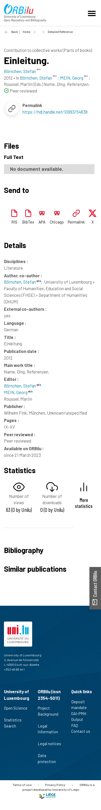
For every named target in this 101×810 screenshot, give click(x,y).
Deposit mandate (81, 704)
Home (26, 31)
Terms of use (21, 785)
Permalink (76, 222)
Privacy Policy (55, 785)
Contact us (83, 731)
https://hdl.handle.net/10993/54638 (55, 111)
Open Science (15, 711)
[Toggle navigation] (92, 13)
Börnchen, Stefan (22, 281)
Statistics (15, 719)
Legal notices (49, 746)
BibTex (28, 222)
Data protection (49, 758)
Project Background (48, 714)
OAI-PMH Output (79, 716)
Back (14, 31)
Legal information (48, 732)
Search (12, 726)
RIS (14, 222)
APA (42, 222)
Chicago (57, 222)
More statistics (84, 503)
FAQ (77, 725)
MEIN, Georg (18, 392)
